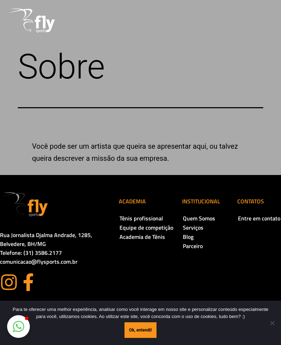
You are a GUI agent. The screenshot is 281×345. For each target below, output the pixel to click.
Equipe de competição (146, 227)
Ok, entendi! (140, 330)
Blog (188, 236)
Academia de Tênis (142, 236)
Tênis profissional (141, 218)
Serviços (193, 227)
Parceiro (193, 246)
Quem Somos (199, 218)
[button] (18, 326)
